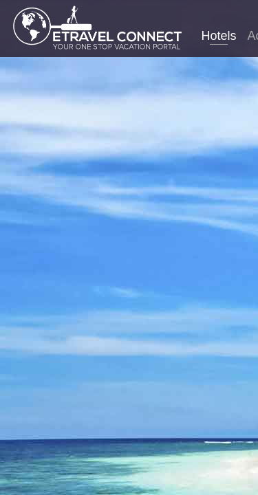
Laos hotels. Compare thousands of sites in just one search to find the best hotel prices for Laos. (129, 271)
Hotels (218, 36)
